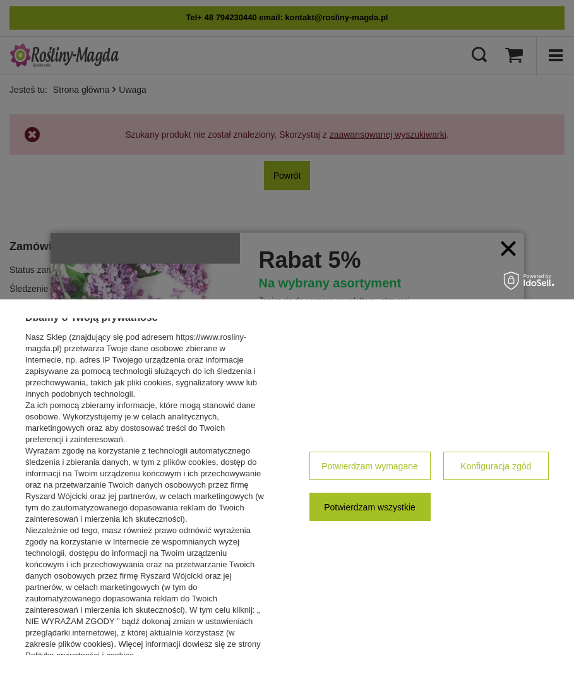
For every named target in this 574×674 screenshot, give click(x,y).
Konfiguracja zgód (495, 466)
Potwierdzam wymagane (369, 466)
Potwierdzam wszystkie (370, 507)
